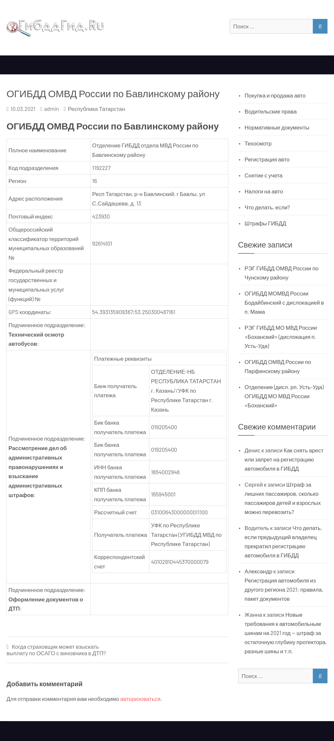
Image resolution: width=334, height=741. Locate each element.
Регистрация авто (267, 159)
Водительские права (271, 111)
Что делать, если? (267, 207)
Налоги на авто (264, 191)
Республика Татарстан (96, 108)
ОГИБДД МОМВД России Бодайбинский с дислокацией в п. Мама (284, 302)
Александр (258, 571)
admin (51, 108)
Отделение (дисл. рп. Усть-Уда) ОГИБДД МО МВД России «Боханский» (284, 396)
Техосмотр (258, 143)
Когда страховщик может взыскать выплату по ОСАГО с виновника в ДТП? (56, 649)
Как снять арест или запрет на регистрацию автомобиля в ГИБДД (284, 459)
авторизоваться (140, 698)
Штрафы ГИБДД (265, 223)
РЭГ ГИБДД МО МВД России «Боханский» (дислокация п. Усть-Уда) (281, 336)
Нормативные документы (277, 127)
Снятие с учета (263, 175)
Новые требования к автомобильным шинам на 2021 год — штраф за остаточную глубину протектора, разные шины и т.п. (286, 632)
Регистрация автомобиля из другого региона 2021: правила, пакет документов (284, 589)
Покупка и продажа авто (275, 95)
